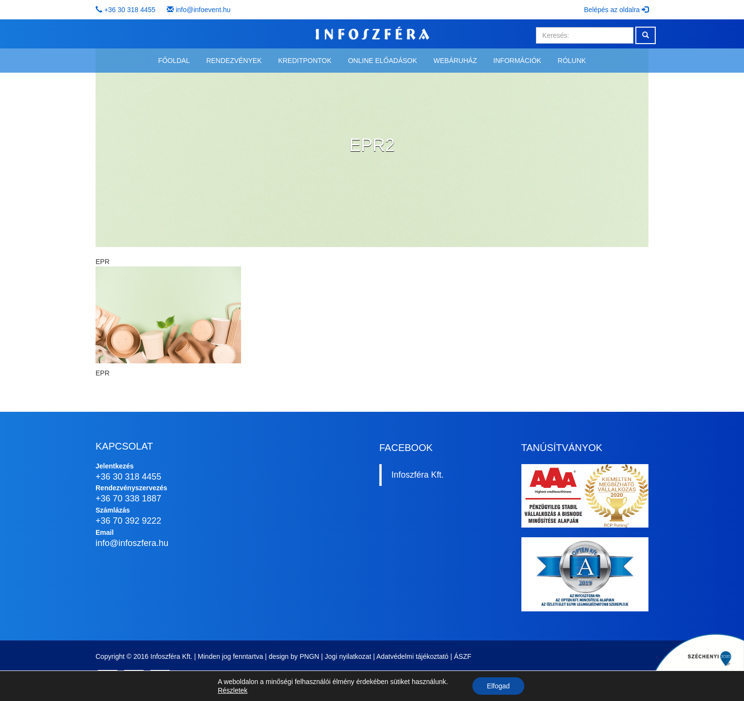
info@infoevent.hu (203, 10)
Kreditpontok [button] (304, 60)
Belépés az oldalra (616, 10)
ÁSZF (462, 656)
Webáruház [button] (455, 60)
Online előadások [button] (382, 60)
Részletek (232, 690)
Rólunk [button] (572, 60)
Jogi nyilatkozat (348, 656)
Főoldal (174, 60)
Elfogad (498, 686)
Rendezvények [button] (233, 60)
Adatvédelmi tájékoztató (412, 656)
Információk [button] (517, 60)
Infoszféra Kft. (417, 475)
